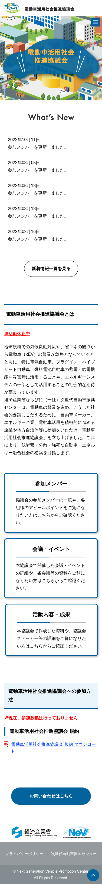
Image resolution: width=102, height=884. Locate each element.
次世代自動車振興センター (74, 854)
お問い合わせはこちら (51, 796)
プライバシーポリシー (24, 854)
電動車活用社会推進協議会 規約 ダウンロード (53, 747)
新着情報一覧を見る (51, 268)
